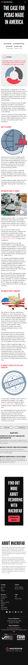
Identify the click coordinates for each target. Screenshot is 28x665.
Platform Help (4, 609)
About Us (3, 587)
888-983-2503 (20, 634)
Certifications (4, 597)
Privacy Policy (18, 598)
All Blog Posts (21, 427)
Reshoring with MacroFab (14, 518)
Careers (3, 590)
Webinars (3, 604)
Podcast (3, 598)
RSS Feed (6, 427)
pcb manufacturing (18, 43)
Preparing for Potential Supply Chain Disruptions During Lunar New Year (12, 437)
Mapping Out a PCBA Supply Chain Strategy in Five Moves (13, 447)
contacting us (4, 572)
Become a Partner (19, 589)
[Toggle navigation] (25, 2)
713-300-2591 (11, 634)
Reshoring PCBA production (8, 404)
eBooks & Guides (5, 602)
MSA (16, 597)
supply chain (18, 46)
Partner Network (19, 587)
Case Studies (4, 607)
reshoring (9, 46)
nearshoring (7, 43)
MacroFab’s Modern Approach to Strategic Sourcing (13, 457)
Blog (2, 600)
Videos (2, 605)
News (2, 589)
